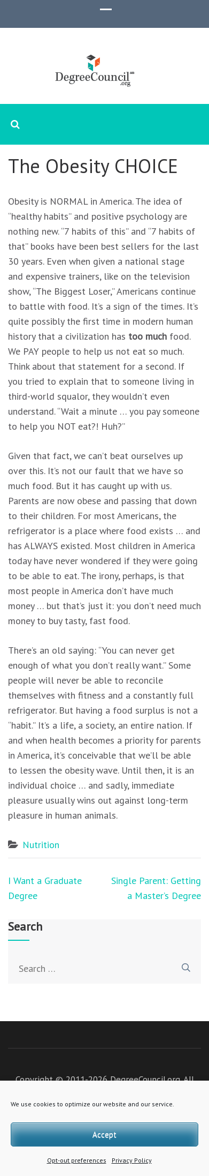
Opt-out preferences (76, 1160)
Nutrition (40, 844)
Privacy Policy (132, 1160)
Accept (104, 1134)
